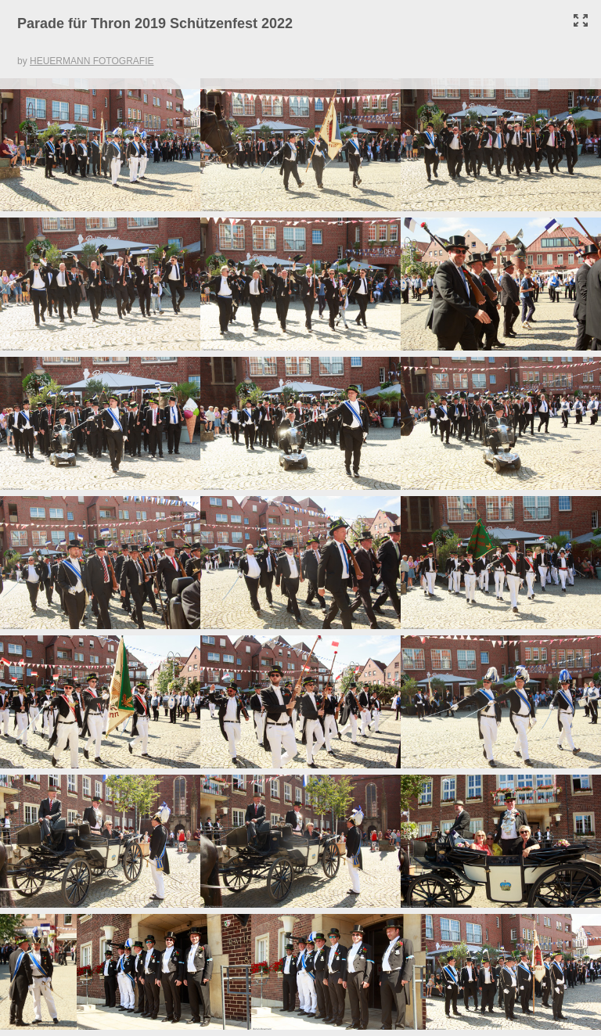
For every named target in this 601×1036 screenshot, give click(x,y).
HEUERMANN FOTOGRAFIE (91, 61)
